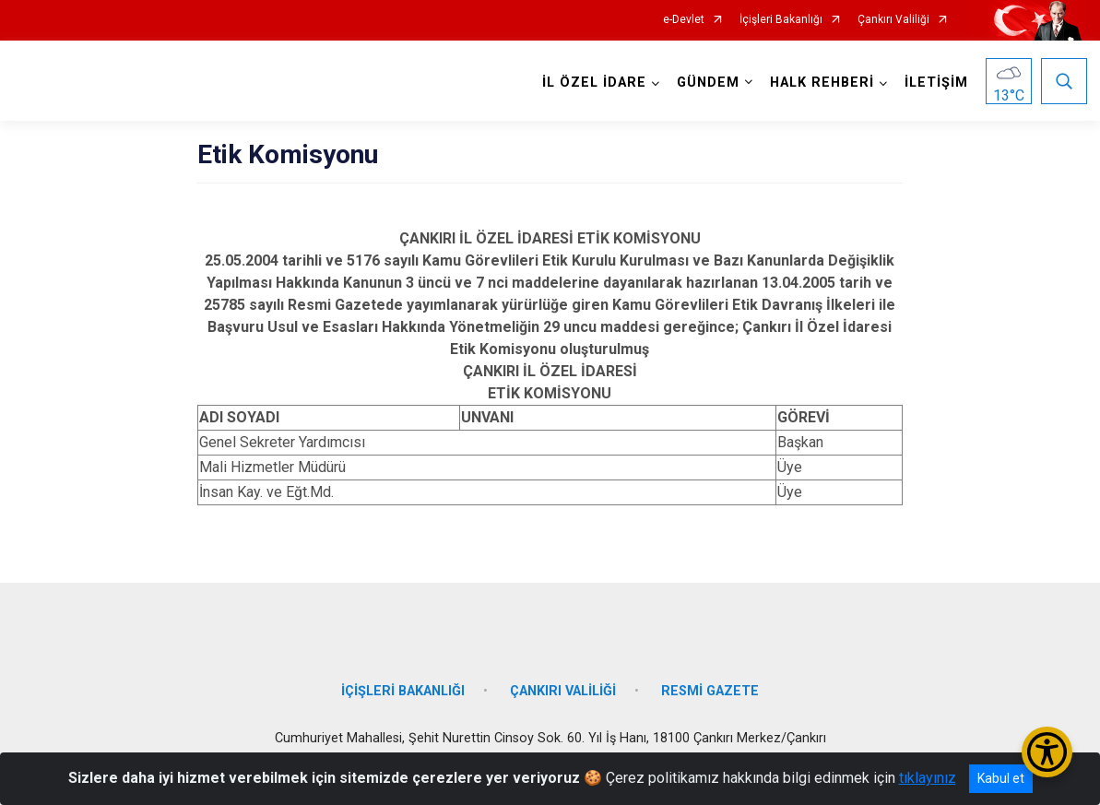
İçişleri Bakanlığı (780, 20)
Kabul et (1000, 778)
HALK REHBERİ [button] (821, 82)
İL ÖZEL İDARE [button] (593, 82)
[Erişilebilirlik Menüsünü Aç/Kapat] (1047, 752)
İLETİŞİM (935, 82)
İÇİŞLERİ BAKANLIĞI (403, 686)
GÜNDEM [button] (707, 82)
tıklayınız (927, 778)
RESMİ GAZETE (710, 686)
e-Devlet (683, 20)
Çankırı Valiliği (893, 20)
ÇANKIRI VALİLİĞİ (563, 686)
